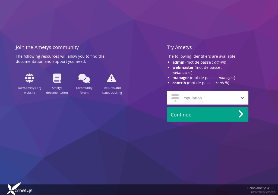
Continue (181, 114)
